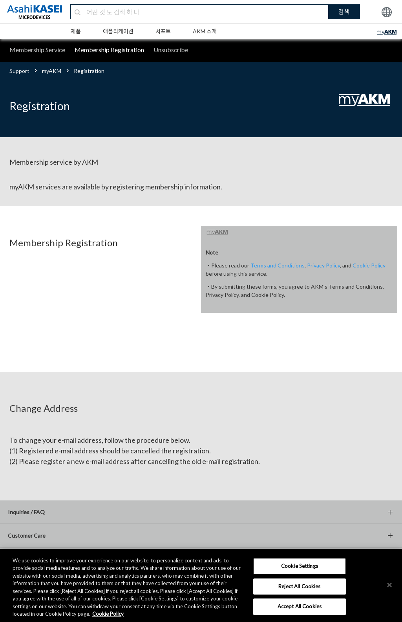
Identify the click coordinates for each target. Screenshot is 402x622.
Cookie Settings (299, 566)
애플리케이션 (118, 31)
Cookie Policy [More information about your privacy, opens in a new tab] (108, 614)
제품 (76, 31)
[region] (201, 585)
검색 (344, 11)
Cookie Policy (369, 265)
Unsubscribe (170, 49)
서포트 (163, 31)
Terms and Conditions (277, 265)
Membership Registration (109, 49)
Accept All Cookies (300, 606)
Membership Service (37, 49)
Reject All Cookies (299, 586)
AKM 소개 (205, 31)
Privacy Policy (323, 265)
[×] (389, 584)
